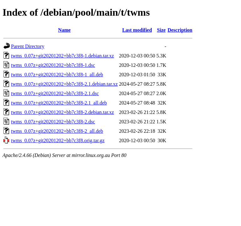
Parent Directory (27, 46)
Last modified (137, 30)
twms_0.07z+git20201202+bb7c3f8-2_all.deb (57, 131)
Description (180, 30)
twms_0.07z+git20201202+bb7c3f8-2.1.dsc (55, 93)
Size (161, 30)
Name (64, 30)
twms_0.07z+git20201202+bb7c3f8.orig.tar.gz (57, 140)
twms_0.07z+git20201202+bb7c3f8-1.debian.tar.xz (62, 55)
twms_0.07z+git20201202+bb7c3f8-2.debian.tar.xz (62, 112)
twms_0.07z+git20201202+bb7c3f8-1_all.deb (57, 74)
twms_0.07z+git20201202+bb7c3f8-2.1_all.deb (59, 102)
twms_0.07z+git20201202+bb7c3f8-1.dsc (53, 65)
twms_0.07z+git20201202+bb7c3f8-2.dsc (53, 121)
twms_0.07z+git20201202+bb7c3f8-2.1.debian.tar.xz (64, 84)
